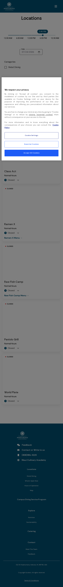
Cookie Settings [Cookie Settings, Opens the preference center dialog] (31, 135)
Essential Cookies (31, 144)
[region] (31, 118)
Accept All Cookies (31, 153)
